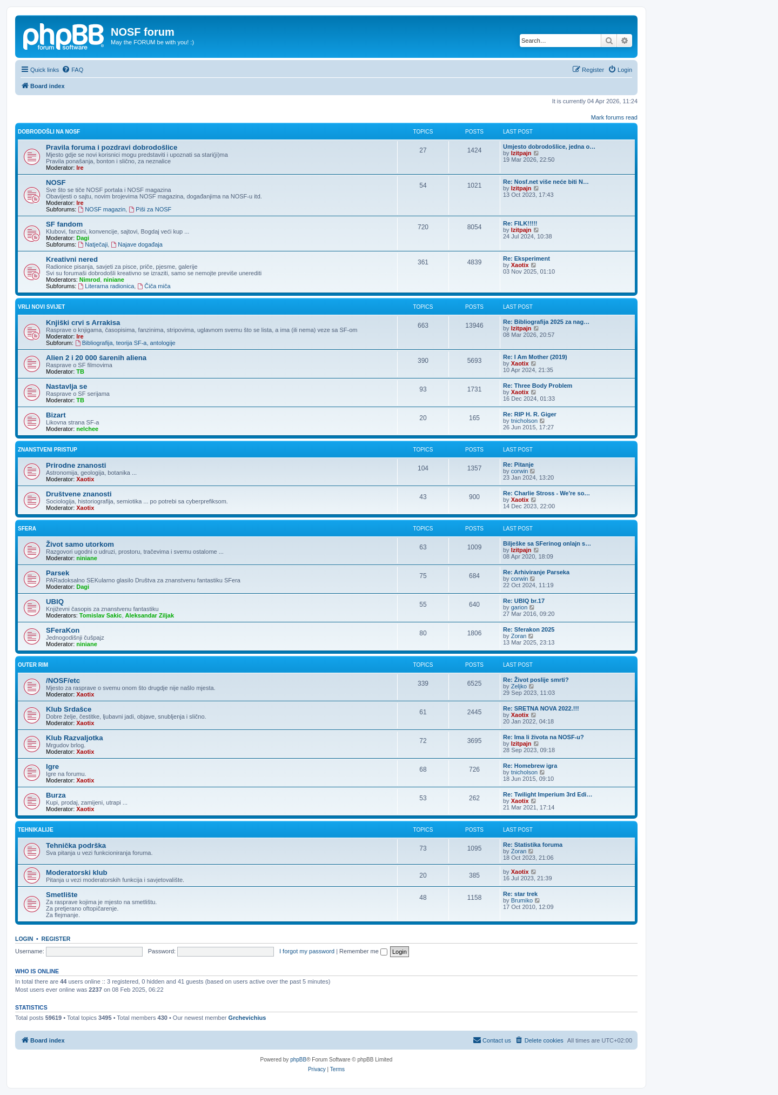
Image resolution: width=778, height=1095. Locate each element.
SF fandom (64, 224)
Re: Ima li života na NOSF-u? (543, 737)
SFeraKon (62, 630)
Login (24, 938)
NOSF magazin (101, 209)
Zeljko (519, 686)
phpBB (298, 1060)
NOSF (56, 182)
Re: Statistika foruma (532, 844)
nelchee (87, 429)
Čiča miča (153, 286)
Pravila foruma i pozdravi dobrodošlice (111, 147)
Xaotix (520, 265)
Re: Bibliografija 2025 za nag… (546, 321)
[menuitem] (72, 69)
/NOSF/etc (63, 680)
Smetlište (62, 895)
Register (56, 938)
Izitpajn (521, 153)
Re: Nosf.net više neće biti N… (546, 181)
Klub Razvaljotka (74, 738)
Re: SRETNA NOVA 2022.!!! (541, 708)
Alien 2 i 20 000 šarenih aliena (96, 358)
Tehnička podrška (76, 845)
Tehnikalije (35, 830)
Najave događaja (136, 244)
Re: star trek (520, 894)
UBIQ (55, 602)
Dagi (82, 238)
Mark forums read (614, 117)
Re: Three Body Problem (537, 385)
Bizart (56, 415)
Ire (79, 167)
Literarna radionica (106, 286)
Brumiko (522, 900)
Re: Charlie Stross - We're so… (546, 493)
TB (80, 371)
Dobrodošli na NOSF (49, 132)
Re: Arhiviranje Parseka (536, 572)
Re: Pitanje (518, 464)
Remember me (363, 951)
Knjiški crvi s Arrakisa (83, 322)
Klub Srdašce (68, 709)
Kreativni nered (72, 259)
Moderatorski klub (77, 872)
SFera (27, 529)
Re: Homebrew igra (530, 765)
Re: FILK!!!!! (520, 223)
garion (519, 607)
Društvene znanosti (79, 494)
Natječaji (93, 244)
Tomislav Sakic (100, 615)
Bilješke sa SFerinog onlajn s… (547, 543)
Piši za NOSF (150, 209)
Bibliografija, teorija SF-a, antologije (125, 343)
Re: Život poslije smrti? (536, 679)
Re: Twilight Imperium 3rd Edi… (547, 794)
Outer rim (33, 665)
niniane (113, 279)
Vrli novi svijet (41, 307)
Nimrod (89, 279)
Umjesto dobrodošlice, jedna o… (549, 146)
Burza (56, 795)
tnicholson (524, 420)
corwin (519, 471)
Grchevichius (247, 1017)
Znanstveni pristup (47, 450)
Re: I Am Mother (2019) (535, 357)
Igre (52, 766)
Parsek (57, 573)
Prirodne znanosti (76, 465)
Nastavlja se (66, 386)
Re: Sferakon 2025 (528, 629)
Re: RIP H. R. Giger (529, 414)
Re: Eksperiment (526, 258)
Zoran (519, 636)
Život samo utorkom (80, 544)
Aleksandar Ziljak (150, 615)
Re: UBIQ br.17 (524, 601)
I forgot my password (306, 951)
